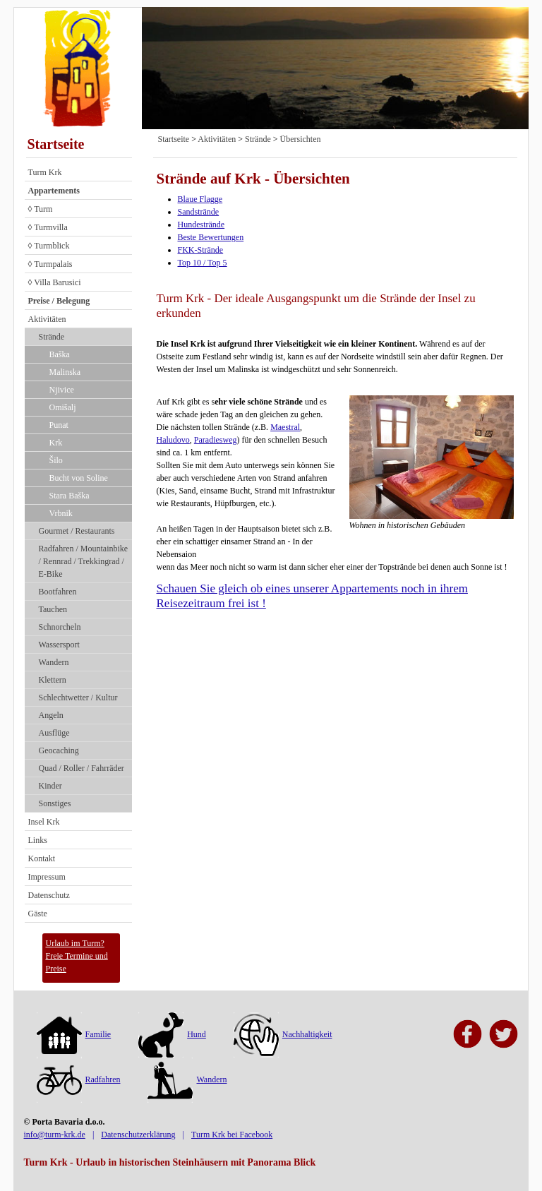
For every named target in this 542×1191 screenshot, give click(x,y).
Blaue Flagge (200, 199)
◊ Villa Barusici (54, 282)
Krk (56, 443)
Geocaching (59, 750)
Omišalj (62, 407)
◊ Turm (40, 209)
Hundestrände (201, 224)
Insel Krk (44, 822)
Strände (52, 337)
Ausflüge (54, 733)
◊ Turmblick (49, 246)
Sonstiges (55, 803)
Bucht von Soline (78, 478)
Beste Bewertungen (211, 237)
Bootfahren (58, 592)
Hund (172, 1034)
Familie (74, 1034)
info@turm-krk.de (54, 1134)
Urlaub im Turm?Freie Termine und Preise (77, 956)
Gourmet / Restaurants (77, 531)
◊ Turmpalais (50, 264)
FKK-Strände (201, 250)
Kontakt (42, 858)
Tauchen (53, 609)
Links (37, 840)
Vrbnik (61, 513)
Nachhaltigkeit (283, 1034)
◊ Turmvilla (48, 227)
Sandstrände (198, 212)
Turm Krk (45, 172)
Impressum (47, 877)
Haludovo (173, 440)
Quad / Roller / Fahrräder (81, 768)
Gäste (37, 913)
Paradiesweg (215, 440)
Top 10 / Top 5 (202, 263)
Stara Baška (69, 496)
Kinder (50, 786)
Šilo (56, 460)
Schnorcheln (60, 627)
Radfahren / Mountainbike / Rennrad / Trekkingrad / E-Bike (83, 561)
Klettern (52, 680)
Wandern (54, 662)
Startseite (56, 144)
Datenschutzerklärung (138, 1134)
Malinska (65, 372)
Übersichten (299, 139)
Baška (59, 354)
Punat (58, 425)
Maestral (285, 427)
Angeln (51, 715)
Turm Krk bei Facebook (231, 1134)
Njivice (61, 390)
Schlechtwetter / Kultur (78, 697)
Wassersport (59, 645)
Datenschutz (49, 895)
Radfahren (79, 1079)
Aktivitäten (47, 319)
